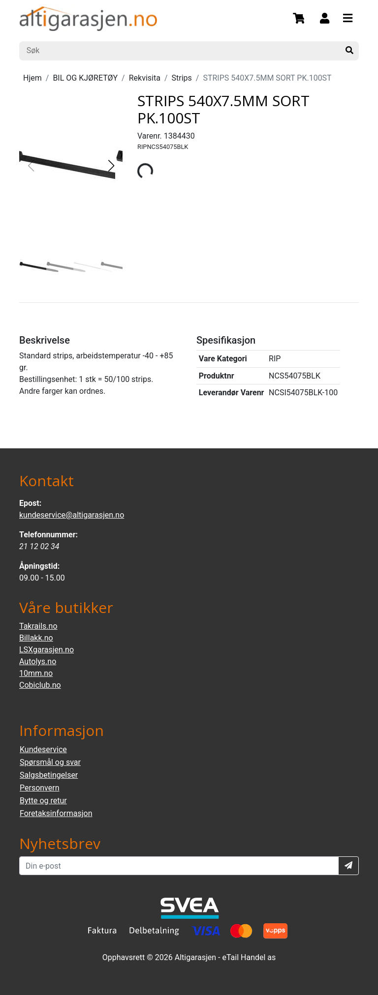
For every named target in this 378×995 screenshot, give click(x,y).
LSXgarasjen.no (46, 649)
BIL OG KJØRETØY (85, 78)
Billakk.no (36, 638)
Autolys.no (37, 661)
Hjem (32, 78)
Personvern (40, 787)
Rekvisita (144, 78)
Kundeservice (43, 749)
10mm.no (36, 673)
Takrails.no (38, 626)
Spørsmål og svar (50, 762)
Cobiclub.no (40, 685)
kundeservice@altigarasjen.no (71, 515)
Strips (182, 78)
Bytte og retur (43, 800)
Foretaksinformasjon (56, 813)
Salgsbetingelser (49, 775)
